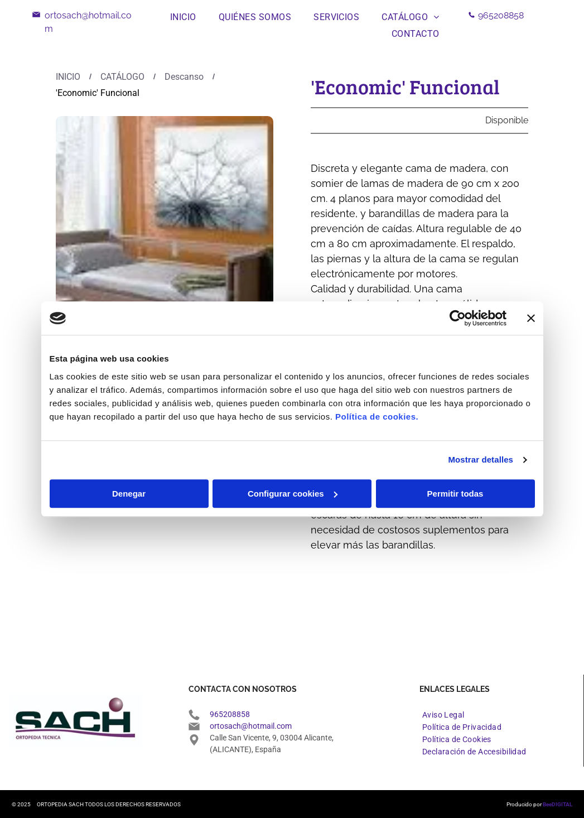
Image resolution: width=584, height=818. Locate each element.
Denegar (129, 493)
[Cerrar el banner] (531, 318)
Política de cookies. (376, 416)
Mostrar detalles (480, 459)
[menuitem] (183, 17)
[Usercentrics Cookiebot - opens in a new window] (457, 318)
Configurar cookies (292, 493)
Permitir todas (455, 493)
